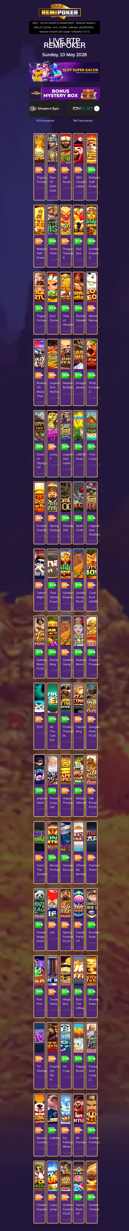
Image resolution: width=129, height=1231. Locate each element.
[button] (97, 108)
